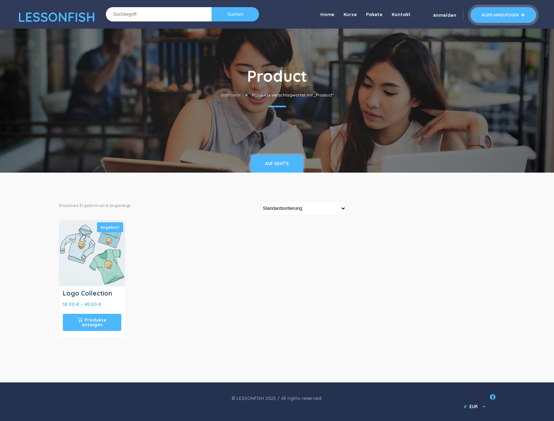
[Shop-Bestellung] (303, 208)
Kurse (350, 14)
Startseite (230, 95)
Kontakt (401, 14)
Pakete (374, 14)
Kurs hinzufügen (503, 15)
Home (327, 14)
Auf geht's (277, 163)
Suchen (235, 14)
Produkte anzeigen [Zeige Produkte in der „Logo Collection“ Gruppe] (91, 322)
